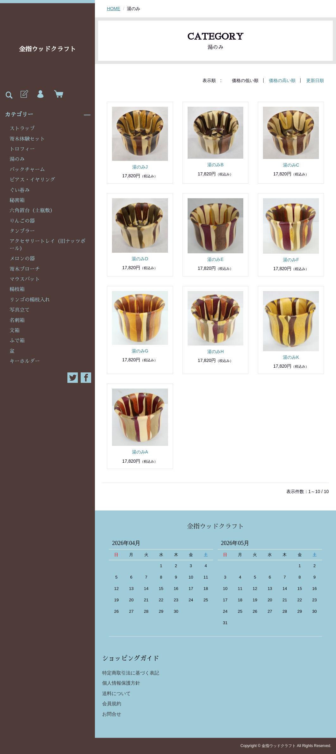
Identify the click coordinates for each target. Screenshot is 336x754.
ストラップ (22, 128)
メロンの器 (22, 258)
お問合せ (111, 714)
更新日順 (315, 80)
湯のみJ (140, 166)
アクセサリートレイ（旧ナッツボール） (47, 245)
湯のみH (215, 351)
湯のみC (291, 165)
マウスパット (24, 279)
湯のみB (215, 164)
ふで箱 (17, 340)
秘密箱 (17, 200)
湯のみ (17, 159)
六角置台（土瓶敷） (32, 210)
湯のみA (140, 451)
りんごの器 (22, 221)
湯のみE (215, 259)
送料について (116, 693)
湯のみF (291, 259)
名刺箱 (17, 320)
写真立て (19, 310)
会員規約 (111, 703)
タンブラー (22, 231)
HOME (113, 8)
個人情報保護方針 (121, 683)
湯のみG (140, 350)
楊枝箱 (17, 289)
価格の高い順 (282, 80)
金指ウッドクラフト (47, 49)
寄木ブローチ (24, 269)
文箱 (14, 330)
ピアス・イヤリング (32, 179)
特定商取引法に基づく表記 (130, 672)
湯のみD (140, 258)
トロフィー (22, 149)
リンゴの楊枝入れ (29, 299)
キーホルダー (24, 361)
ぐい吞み (19, 190)
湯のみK (291, 357)
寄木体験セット (27, 139)
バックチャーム (27, 169)
